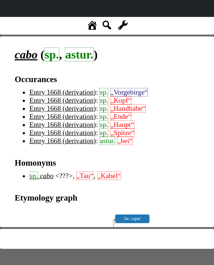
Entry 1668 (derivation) (62, 92)
